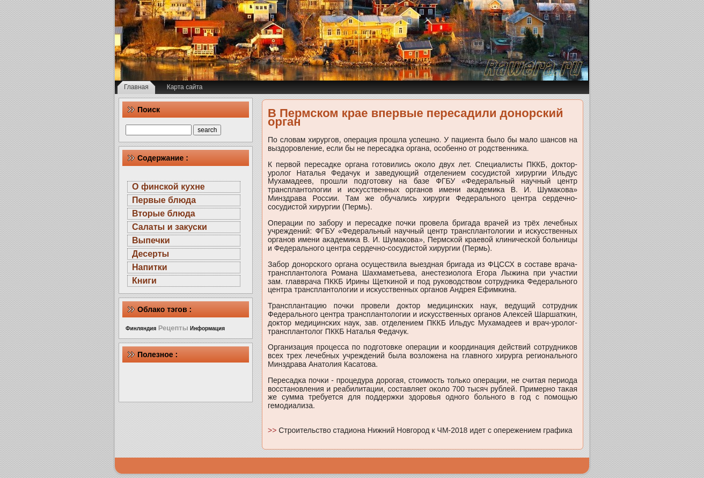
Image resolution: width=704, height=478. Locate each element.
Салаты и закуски (169, 226)
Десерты (150, 253)
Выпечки (151, 240)
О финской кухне (168, 186)
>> (273, 430)
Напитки (149, 267)
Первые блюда (164, 200)
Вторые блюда (163, 213)
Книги (144, 280)
